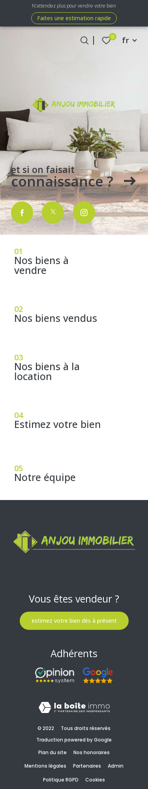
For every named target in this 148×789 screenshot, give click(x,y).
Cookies (95, 779)
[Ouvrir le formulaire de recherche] (84, 40)
